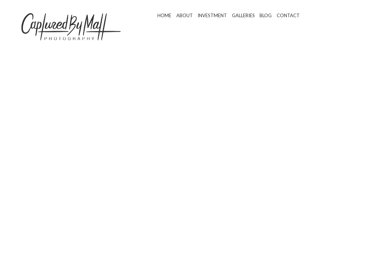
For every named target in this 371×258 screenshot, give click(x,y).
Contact (288, 15)
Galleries (243, 15)
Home (164, 15)
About (184, 15)
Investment (212, 15)
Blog (266, 15)
